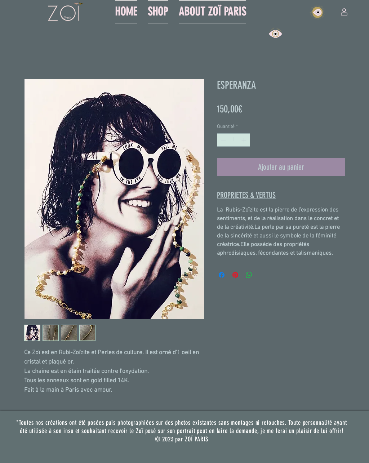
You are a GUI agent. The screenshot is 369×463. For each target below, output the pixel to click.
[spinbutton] (233, 140)
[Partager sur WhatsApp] (249, 275)
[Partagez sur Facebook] (221, 275)
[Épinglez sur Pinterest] (235, 275)
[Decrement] (222, 140)
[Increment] (244, 140)
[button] (344, 11)
